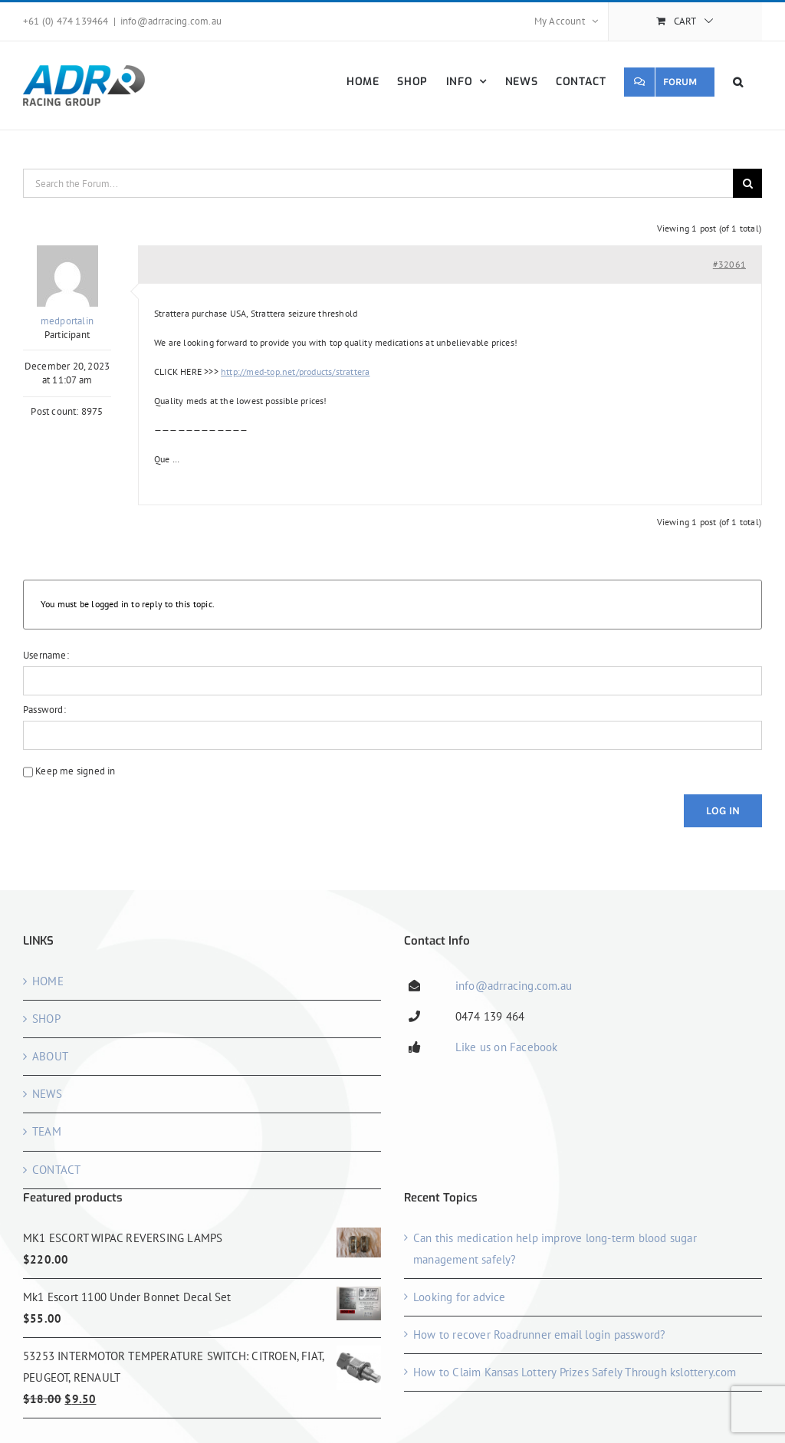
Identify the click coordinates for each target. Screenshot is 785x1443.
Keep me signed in (75, 770)
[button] (738, 81)
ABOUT (50, 1056)
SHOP (46, 1018)
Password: (44, 709)
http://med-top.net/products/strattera (295, 371)
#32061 (729, 264)
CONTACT (56, 1169)
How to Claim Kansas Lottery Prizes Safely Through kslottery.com (575, 1372)
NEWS (47, 1093)
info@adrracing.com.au (171, 21)
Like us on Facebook (506, 1047)
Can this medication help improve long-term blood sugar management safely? (555, 1249)
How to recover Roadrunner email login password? (539, 1334)
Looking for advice (459, 1297)
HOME (48, 981)
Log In (723, 810)
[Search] (747, 183)
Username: (46, 655)
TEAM (46, 1131)
